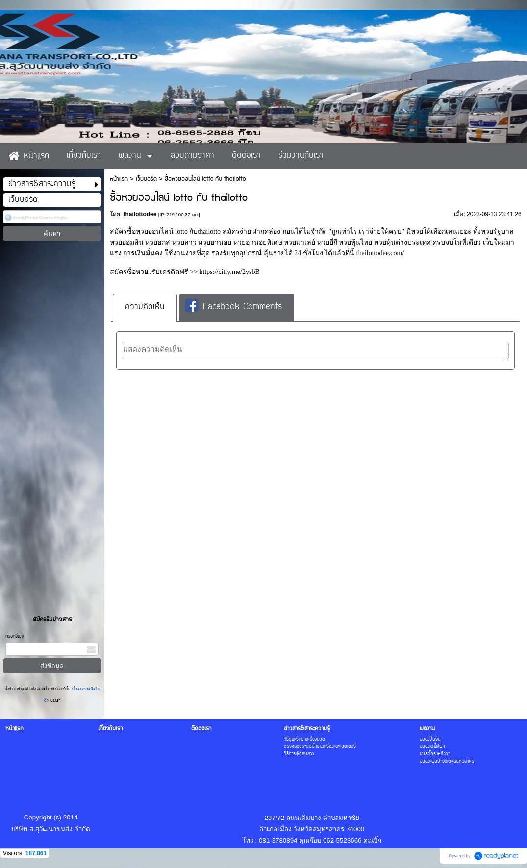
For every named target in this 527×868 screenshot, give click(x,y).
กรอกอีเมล (14, 636)
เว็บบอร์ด (146, 179)
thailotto (209, 231)
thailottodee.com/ (380, 253)
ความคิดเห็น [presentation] (145, 307)
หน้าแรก (119, 179)
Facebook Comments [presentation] (233, 307)
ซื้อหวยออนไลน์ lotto (157, 231)
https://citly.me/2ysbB (230, 271)
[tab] (145, 308)
